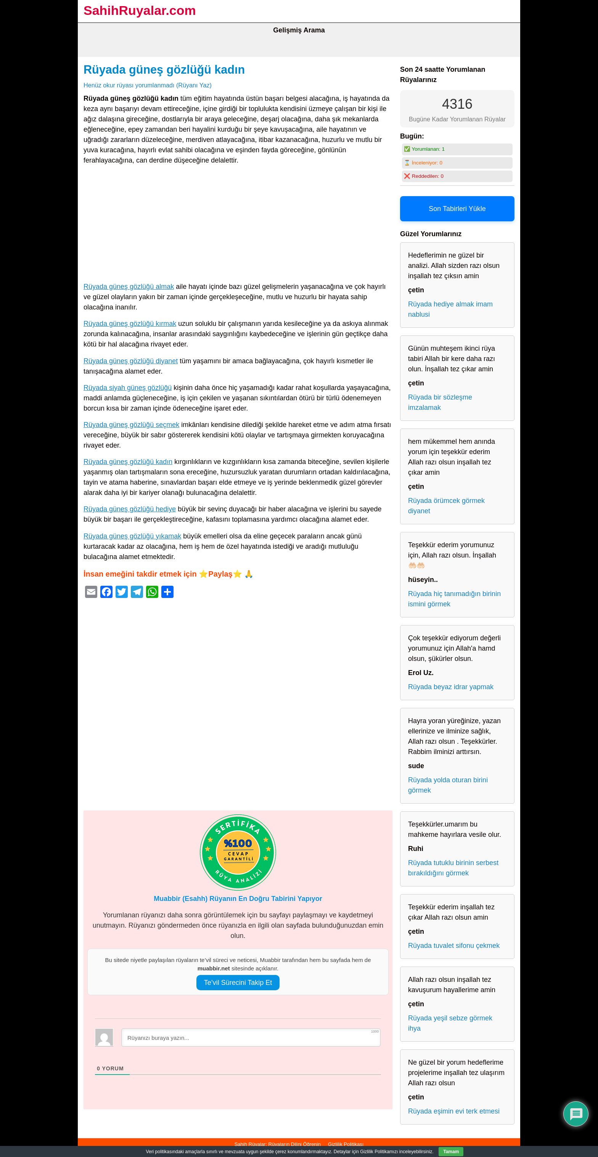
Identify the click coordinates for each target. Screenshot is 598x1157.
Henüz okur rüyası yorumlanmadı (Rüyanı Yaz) (148, 85)
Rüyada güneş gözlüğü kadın (164, 69)
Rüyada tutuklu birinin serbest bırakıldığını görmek (453, 868)
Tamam (451, 1151)
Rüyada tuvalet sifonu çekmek (454, 945)
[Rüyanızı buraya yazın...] (251, 1037)
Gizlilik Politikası (345, 1144)
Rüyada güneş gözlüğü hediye (130, 509)
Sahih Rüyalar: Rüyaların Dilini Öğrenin (278, 1144)
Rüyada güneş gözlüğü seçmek (131, 425)
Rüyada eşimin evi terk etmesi (454, 1111)
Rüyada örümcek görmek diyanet (446, 506)
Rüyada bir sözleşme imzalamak (440, 402)
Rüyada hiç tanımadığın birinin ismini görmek (454, 599)
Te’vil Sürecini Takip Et (238, 982)
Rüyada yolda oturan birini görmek (448, 785)
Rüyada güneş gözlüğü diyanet (131, 361)
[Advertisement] (238, 225)
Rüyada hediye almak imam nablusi (450, 309)
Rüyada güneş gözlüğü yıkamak (132, 536)
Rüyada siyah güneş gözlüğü (128, 388)
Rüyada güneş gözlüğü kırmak (130, 323)
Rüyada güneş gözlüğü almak (129, 286)
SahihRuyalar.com (140, 10)
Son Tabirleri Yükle (457, 209)
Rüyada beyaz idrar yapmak (451, 687)
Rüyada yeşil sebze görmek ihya (450, 1023)
